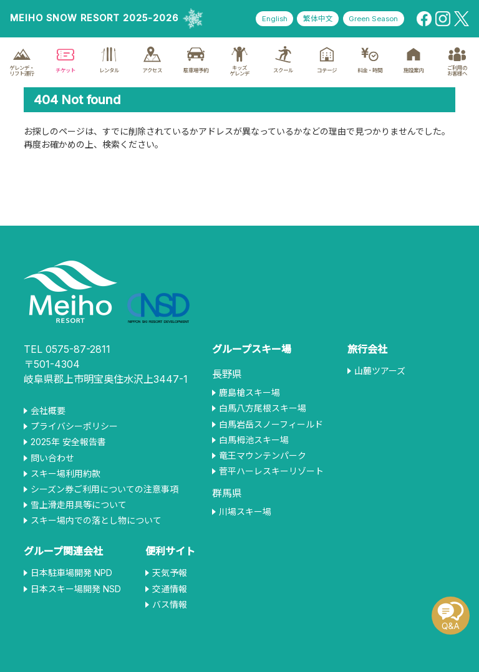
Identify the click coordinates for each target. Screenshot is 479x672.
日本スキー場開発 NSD (76, 589)
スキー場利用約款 (65, 473)
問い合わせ (52, 458)
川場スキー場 (245, 511)
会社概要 (48, 410)
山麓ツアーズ (379, 371)
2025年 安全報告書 (68, 442)
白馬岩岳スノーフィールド (271, 424)
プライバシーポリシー (74, 426)
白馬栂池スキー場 (254, 440)
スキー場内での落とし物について (96, 520)
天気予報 (169, 573)
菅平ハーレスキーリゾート (271, 471)
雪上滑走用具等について (79, 505)
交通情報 (169, 589)
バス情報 (169, 604)
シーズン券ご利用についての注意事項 (104, 489)
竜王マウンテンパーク (262, 455)
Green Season (370, 19)
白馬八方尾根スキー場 (262, 408)
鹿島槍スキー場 (249, 392)
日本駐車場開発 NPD (71, 573)
